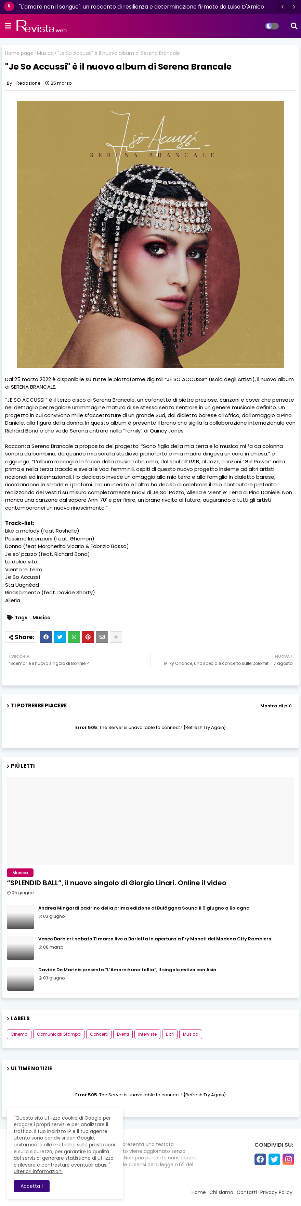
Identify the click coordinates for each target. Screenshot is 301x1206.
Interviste (147, 1034)
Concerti (99, 1034)
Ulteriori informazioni (38, 1171)
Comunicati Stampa (59, 1034)
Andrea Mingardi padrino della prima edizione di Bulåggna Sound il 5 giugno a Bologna (144, 908)
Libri (170, 1034)
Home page (19, 53)
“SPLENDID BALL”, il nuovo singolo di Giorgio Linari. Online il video (116, 883)
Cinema (19, 1034)
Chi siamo (221, 1192)
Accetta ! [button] (32, 1186)
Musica (45, 53)
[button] (282, 7)
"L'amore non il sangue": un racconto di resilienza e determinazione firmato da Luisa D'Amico (141, 7)
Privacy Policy (276, 1192)
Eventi (123, 1034)
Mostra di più (276, 706)
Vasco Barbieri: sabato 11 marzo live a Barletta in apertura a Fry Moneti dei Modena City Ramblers (154, 939)
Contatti (247, 1192)
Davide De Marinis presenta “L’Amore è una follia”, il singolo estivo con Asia (127, 970)
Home (199, 1192)
